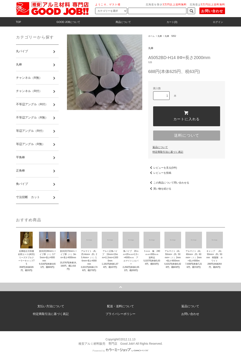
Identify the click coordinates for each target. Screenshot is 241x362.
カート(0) (172, 22)
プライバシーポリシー (120, 314)
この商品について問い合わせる (168, 182)
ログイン (218, 22)
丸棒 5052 (170, 36)
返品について (160, 147)
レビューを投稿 (159, 172)
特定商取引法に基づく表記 (167, 151)
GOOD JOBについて (68, 22)
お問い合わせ (212, 11)
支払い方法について (50, 306)
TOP (18, 22)
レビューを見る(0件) (162, 167)
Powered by (120, 350)
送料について (186, 135)
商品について (123, 22)
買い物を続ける (159, 188)
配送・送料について (120, 306)
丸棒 (160, 36)
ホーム (151, 36)
